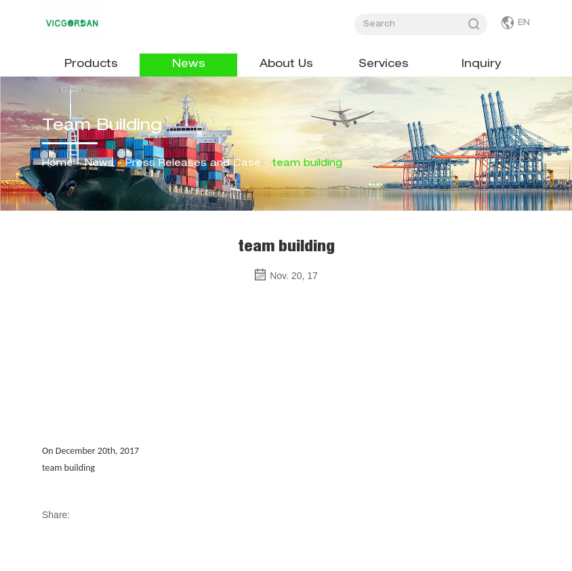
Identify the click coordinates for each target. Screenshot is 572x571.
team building (307, 164)
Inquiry (481, 65)
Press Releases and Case (193, 164)
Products (91, 65)
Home (57, 164)
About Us (286, 65)
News (188, 65)
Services (384, 65)
